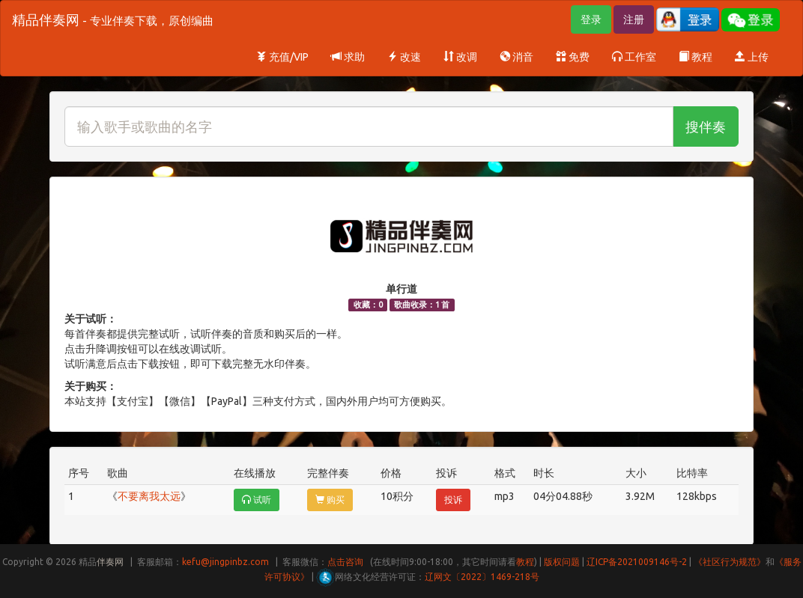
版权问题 (562, 562)
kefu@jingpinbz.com (225, 562)
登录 (591, 19)
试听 (256, 499)
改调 (460, 57)
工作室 (634, 57)
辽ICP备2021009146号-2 (637, 562)
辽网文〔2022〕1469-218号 (482, 577)
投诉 (453, 499)
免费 (573, 57)
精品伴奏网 (112, 19)
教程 (695, 57)
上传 (752, 57)
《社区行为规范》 (730, 562)
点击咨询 (345, 562)
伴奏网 (110, 562)
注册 (633, 19)
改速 (404, 57)
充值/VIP (282, 57)
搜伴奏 (705, 126)
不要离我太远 (149, 496)
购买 (330, 499)
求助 (348, 57)
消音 (516, 57)
